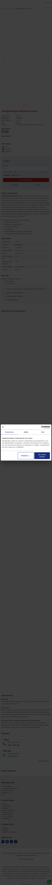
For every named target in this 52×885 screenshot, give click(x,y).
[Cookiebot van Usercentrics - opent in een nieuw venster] (42, 427)
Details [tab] (26, 432)
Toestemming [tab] (9, 432)
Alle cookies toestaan (42, 455)
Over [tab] (42, 432)
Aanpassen (25, 455)
